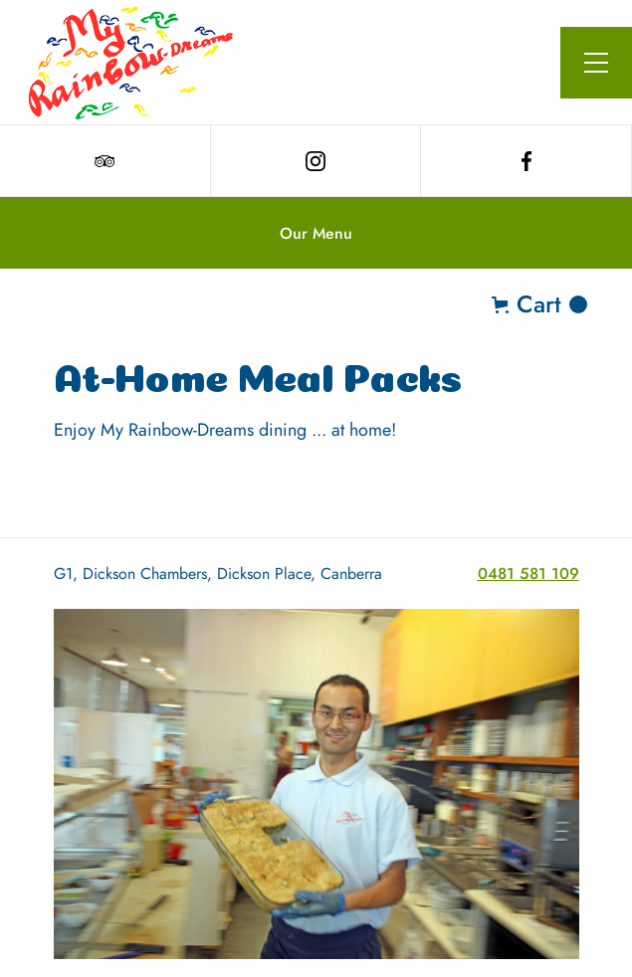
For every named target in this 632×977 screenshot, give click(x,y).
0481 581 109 (528, 573)
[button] (596, 62)
